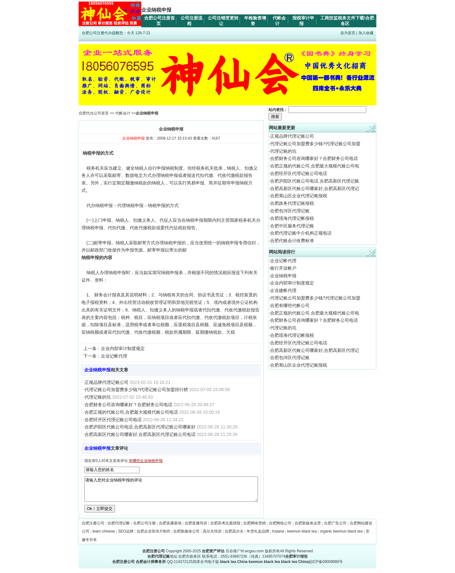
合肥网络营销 (254, 528)
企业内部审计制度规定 (123, 348)
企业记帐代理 (114, 355)
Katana (278, 536)
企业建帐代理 (283, 290)
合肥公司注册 (144, 528)
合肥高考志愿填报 (225, 528)
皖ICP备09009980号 (326, 566)
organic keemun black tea (341, 536)
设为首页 (347, 33)
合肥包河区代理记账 (290, 210)
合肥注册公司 (93, 528)
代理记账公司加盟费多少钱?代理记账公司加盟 (315, 143)
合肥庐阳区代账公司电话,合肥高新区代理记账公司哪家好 (140, 426)
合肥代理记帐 (118, 528)
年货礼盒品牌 (258, 536)
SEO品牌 (125, 536)
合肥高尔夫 (234, 536)
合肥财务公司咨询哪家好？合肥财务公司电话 (128, 404)
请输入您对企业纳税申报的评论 (171, 491)
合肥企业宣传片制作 (153, 536)
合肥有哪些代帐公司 (290, 305)
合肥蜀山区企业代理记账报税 (298, 195)
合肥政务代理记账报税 (292, 203)
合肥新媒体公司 (186, 536)
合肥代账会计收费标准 (292, 240)
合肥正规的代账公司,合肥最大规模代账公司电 (314, 165)
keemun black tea (302, 536)
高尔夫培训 (212, 536)
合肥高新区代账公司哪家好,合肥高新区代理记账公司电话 (140, 434)
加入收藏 (366, 33)
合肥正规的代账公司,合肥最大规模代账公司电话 (131, 412)
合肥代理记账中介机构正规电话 (301, 233)
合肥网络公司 (280, 528)
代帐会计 (122, 113)
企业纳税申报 (283, 275)
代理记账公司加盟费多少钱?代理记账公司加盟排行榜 (136, 389)
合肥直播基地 (170, 528)
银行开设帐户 (283, 268)
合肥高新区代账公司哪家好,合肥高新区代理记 (314, 188)
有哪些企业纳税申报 (146, 461)
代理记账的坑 (98, 397)
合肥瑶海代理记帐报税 (292, 218)
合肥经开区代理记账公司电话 (113, 419)
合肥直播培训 (196, 528)
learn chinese (103, 536)
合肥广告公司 (335, 528)
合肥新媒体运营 (308, 528)
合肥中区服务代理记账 (292, 225)
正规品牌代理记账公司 (106, 382)
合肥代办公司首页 (94, 113)
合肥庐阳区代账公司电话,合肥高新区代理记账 (314, 180)
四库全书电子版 (206, 566)
